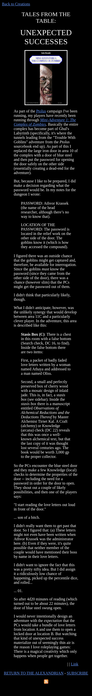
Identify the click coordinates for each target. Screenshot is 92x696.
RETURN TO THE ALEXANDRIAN (34, 673)
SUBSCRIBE (77, 673)
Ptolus (41, 111)
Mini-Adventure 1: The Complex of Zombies (45, 122)
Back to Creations (16, 4)
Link (74, 664)
